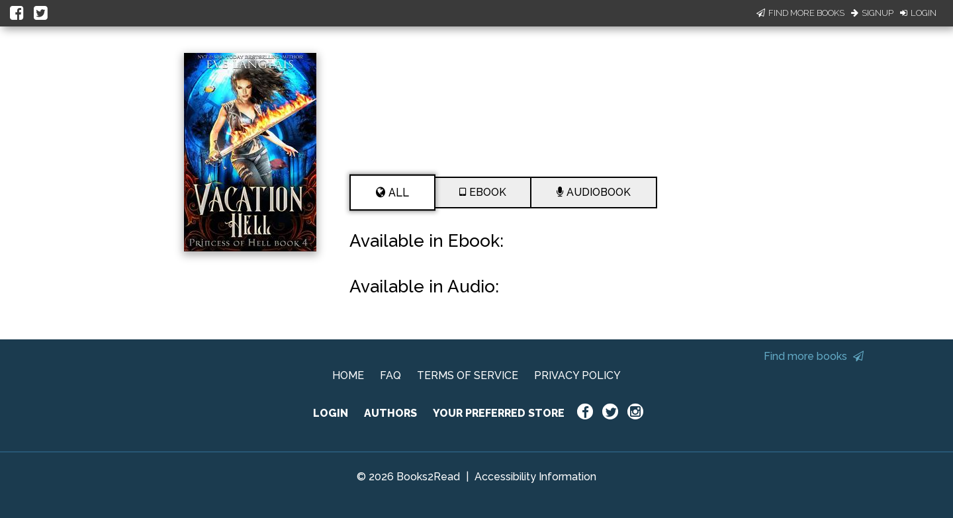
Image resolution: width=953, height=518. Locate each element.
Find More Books (800, 13)
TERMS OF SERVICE (467, 375)
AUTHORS (390, 413)
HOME (348, 375)
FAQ (390, 375)
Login (918, 13)
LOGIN (330, 413)
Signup (872, 13)
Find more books (814, 356)
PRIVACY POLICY (577, 375)
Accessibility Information (535, 476)
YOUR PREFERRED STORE (499, 413)
